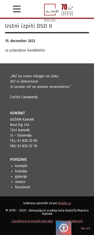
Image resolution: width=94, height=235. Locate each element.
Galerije (21, 176)
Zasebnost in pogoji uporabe (32, 221)
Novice (20, 182)
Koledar (21, 171)
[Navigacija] (17, 9)
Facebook (22, 187)
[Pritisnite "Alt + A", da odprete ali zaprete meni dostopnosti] (63, 228)
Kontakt (21, 166)
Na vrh (85, 228)
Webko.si (64, 203)
